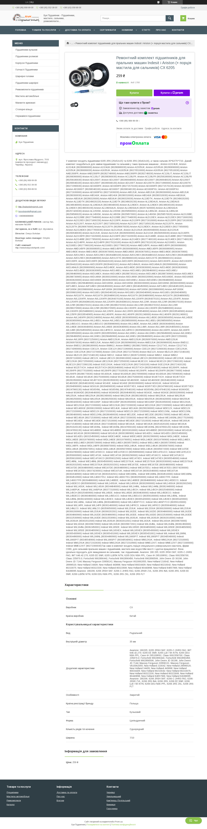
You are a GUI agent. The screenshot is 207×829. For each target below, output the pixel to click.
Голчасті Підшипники (27, 69)
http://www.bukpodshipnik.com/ (30, 248)
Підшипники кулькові (26, 49)
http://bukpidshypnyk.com (30, 206)
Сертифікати (108, 30)
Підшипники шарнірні (27, 83)
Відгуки (60, 800)
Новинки (127, 30)
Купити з (172, 92)
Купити (134, 92)
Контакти (178, 30)
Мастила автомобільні (27, 96)
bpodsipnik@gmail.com (29, 211)
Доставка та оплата (78, 30)
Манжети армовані (25, 102)
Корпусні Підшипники (27, 63)
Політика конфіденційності (123, 825)
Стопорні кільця (24, 109)
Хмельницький (114, 796)
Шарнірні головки (25, 76)
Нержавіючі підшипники (28, 116)
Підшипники (12, 792)
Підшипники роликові (27, 56)
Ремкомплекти (14, 800)
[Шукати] (170, 18)
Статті (146, 30)
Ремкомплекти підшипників (30, 89)
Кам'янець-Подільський (118, 800)
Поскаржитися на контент (98, 825)
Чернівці (111, 792)
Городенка (112, 808)
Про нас (161, 30)
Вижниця (111, 804)
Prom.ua (119, 822)
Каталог (11, 804)
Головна (20, 30)
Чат (193, 820)
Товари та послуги (44, 30)
